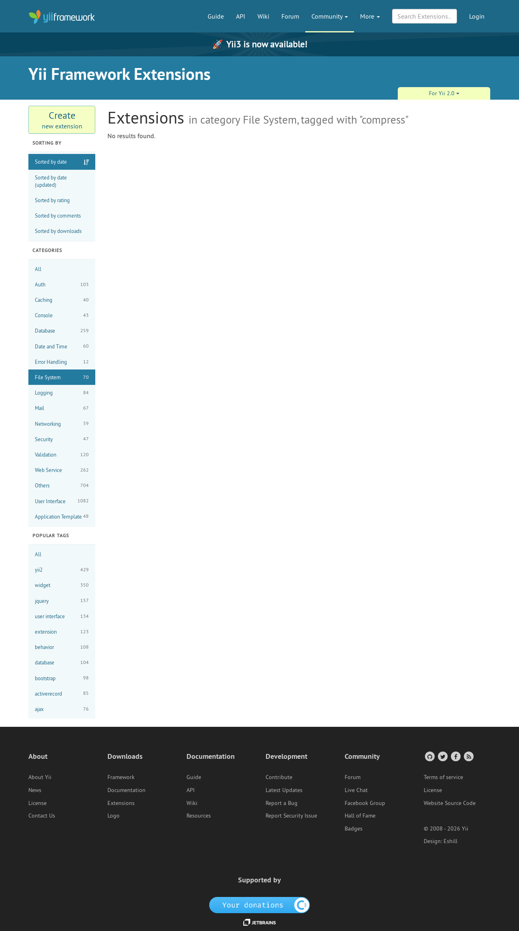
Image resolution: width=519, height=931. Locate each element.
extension (62, 631)
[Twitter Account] (442, 756)
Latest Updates (284, 790)
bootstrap (62, 678)
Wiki (263, 16)
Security (62, 439)
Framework (121, 777)
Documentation (126, 790)
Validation (62, 454)
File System (62, 377)
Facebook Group (365, 803)
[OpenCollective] (259, 904)
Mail (62, 408)
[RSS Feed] (468, 756)
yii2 (62, 569)
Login (477, 16)
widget (62, 585)
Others (62, 485)
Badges (353, 828)
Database (62, 330)
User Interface (62, 501)
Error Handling (62, 362)
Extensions (121, 803)
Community (329, 16)
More (370, 16)
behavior (62, 647)
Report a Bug (282, 803)
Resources (199, 815)
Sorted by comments (58, 215)
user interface (62, 616)
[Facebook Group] (455, 756)
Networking (62, 423)
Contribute (279, 777)
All (38, 269)
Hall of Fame (360, 815)
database (62, 662)
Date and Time (62, 346)
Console (62, 315)
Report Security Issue (291, 815)
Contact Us (41, 815)
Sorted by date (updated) (51, 181)
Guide (216, 16)
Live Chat (356, 790)
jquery (62, 600)
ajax (62, 709)
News (34, 790)
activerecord (62, 693)
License (37, 803)
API (240, 16)
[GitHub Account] (429, 756)
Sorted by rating (52, 200)
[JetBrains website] (259, 921)
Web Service (62, 470)
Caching (62, 300)
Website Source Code (450, 803)
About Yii (39, 777)
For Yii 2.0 (444, 93)
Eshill (450, 841)
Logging (62, 392)
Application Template (62, 516)
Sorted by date (51, 161)
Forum (290, 16)
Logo (113, 815)
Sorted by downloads (58, 231)
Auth (62, 284)
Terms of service (443, 777)
